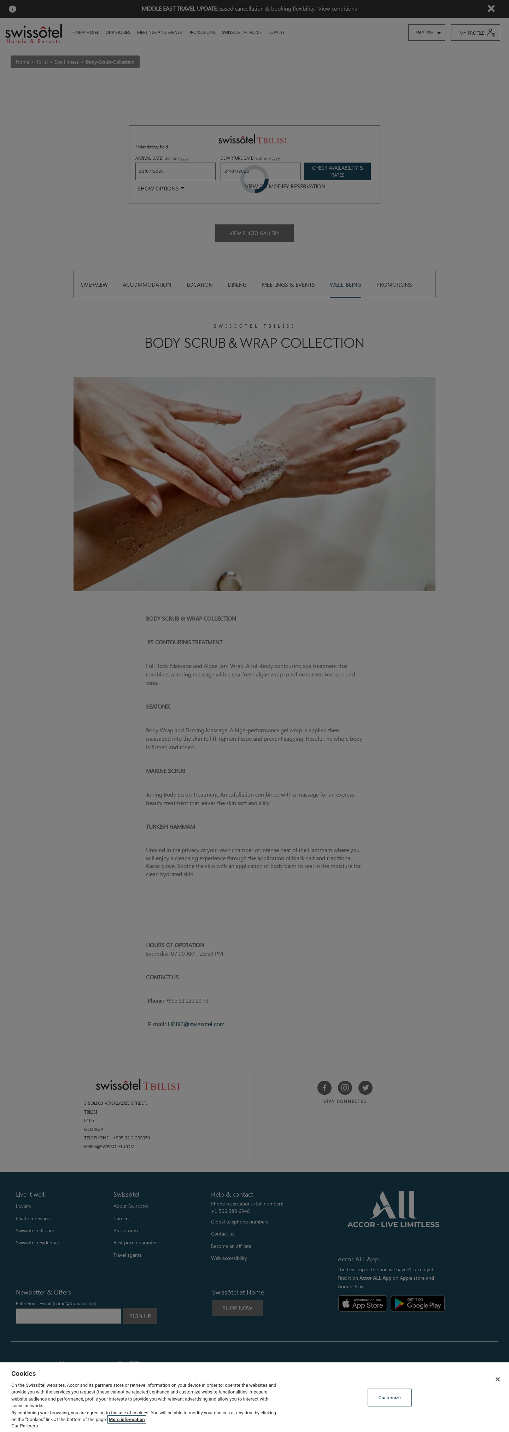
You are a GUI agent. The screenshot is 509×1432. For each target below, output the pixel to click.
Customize (390, 1397)
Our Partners (24, 1425)
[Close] (497, 1379)
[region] (254, 1397)
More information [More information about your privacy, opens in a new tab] (127, 1419)
